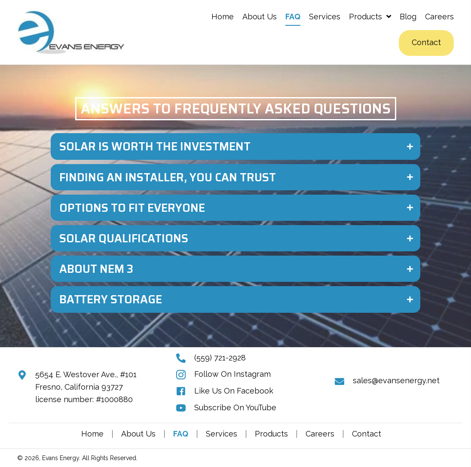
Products (271, 434)
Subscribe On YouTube (235, 407)
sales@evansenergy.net (396, 380)
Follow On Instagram (232, 373)
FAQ (180, 434)
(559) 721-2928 (220, 357)
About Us (138, 434)
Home (92, 434)
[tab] (235, 146)
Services (221, 434)
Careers (320, 434)
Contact (366, 434)
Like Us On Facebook (233, 390)
